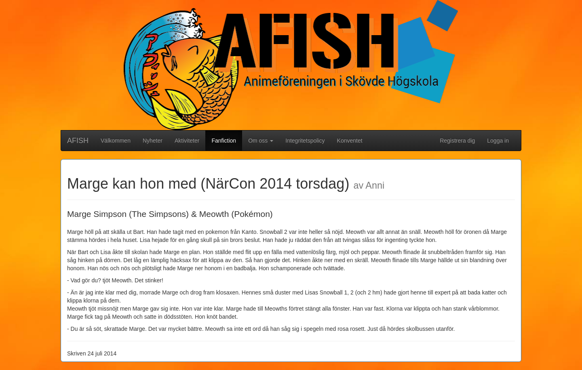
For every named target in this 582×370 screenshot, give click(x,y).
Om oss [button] (260, 140)
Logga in (498, 140)
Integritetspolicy (305, 140)
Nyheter (152, 140)
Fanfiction (226, 140)
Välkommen (116, 140)
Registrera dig (457, 140)
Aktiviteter (187, 140)
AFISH (78, 141)
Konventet (350, 140)
